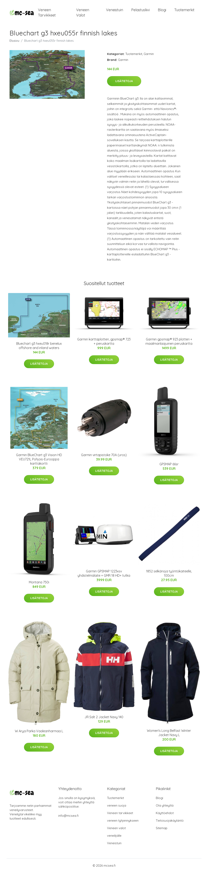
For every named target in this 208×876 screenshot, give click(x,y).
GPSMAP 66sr (169, 467)
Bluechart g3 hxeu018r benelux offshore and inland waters (39, 349)
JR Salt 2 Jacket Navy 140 (103, 720)
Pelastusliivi (140, 11)
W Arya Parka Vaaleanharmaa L (39, 735)
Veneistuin (114, 11)
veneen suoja (116, 809)
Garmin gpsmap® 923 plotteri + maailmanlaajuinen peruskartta (168, 345)
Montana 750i (39, 586)
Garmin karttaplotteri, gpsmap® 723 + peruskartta (104, 345)
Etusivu (14, 44)
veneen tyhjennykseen (123, 824)
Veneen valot (82, 14)
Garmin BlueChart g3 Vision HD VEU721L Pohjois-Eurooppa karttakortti (39, 462)
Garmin (149, 57)
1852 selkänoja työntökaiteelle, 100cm (169, 577)
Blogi (162, 11)
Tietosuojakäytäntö (170, 824)
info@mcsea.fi (68, 819)
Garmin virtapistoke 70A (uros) (104, 458)
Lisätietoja (124, 85)
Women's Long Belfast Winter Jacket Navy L (169, 736)
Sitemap (161, 831)
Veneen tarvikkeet (47, 14)
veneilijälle (114, 839)
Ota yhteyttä (164, 809)
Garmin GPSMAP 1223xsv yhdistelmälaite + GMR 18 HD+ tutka (104, 577)
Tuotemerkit (184, 11)
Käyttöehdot (165, 816)
